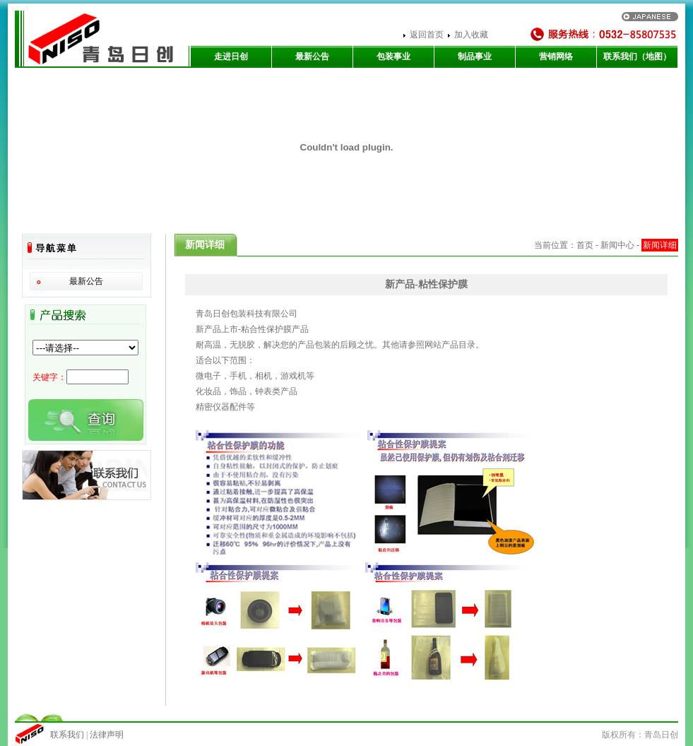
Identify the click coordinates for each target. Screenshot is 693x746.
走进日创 (231, 56)
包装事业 (393, 56)
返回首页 (427, 35)
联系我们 (68, 735)
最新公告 (312, 56)
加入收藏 (471, 35)
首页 (584, 245)
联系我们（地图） (637, 56)
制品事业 (475, 56)
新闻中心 (617, 245)
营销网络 (556, 56)
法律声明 (107, 735)
